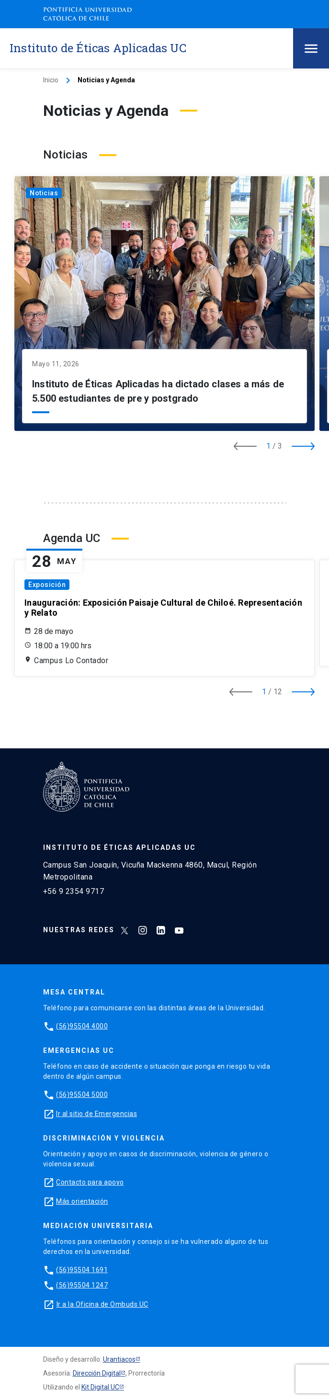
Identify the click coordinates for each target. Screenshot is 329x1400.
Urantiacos (119, 1359)
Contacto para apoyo (90, 1182)
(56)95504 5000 (82, 1094)
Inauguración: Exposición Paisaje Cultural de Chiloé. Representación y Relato (163, 608)
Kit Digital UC (100, 1387)
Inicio (50, 80)
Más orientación (82, 1201)
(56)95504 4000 (82, 1026)
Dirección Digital (97, 1373)
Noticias (44, 193)
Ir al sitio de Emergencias (96, 1114)
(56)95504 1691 (82, 1270)
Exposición (47, 584)
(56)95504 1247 (82, 1285)
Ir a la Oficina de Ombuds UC (102, 1304)
